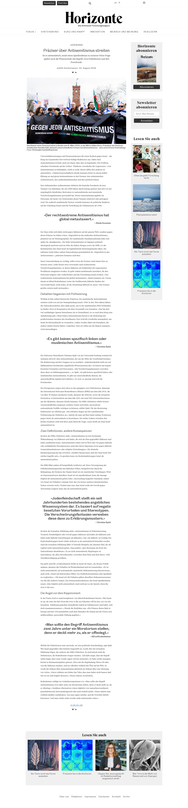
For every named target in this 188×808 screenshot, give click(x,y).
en (116, 2)
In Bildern (150, 32)
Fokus (31, 32)
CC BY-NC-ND (76, 705)
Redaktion (76, 796)
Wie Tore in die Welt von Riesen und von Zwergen (145, 775)
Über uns (64, 796)
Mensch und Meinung (124, 32)
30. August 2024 (87, 68)
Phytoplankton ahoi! (146, 215)
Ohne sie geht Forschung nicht (146, 176)
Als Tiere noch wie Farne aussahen (146, 253)
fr (119, 2)
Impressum (90, 796)
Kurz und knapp (74, 32)
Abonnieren (147, 86)
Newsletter (49, 3)
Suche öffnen (90, 3)
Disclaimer (104, 796)
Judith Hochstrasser (67, 68)
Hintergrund (50, 32)
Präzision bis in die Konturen (146, 292)
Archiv (126, 796)
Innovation (97, 32)
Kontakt (116, 796)
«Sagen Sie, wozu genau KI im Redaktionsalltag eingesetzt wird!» (111, 776)
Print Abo (62, 3)
